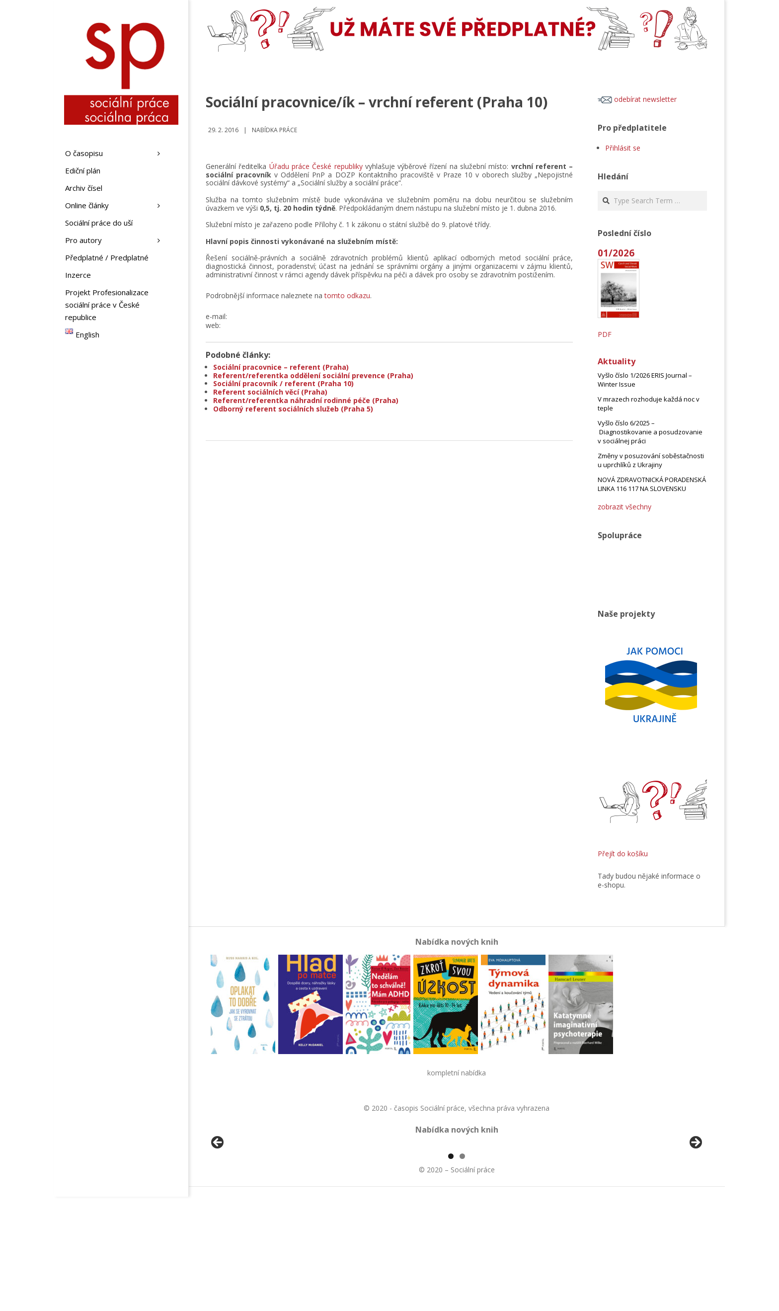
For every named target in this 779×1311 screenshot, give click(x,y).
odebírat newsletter (637, 99)
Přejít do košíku (623, 853)
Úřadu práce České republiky (316, 166)
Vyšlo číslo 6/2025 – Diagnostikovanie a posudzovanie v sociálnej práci (650, 431)
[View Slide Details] (245, 1203)
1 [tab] (451, 1270)
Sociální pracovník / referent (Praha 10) (283, 383)
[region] (456, 1203)
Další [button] (695, 1200)
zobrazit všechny (624, 506)
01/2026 (616, 252)
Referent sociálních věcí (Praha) (270, 392)
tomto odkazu (347, 295)
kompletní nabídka (456, 1072)
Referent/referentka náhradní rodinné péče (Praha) (305, 400)
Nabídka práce (274, 130)
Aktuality (616, 361)
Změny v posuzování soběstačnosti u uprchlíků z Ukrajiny (651, 460)
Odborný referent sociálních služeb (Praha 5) (293, 408)
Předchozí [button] (218, 1200)
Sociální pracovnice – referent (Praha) (281, 367)
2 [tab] (462, 1270)
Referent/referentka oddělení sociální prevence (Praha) (313, 375)
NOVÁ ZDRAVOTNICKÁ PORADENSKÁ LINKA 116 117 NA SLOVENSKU (652, 484)
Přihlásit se (622, 148)
